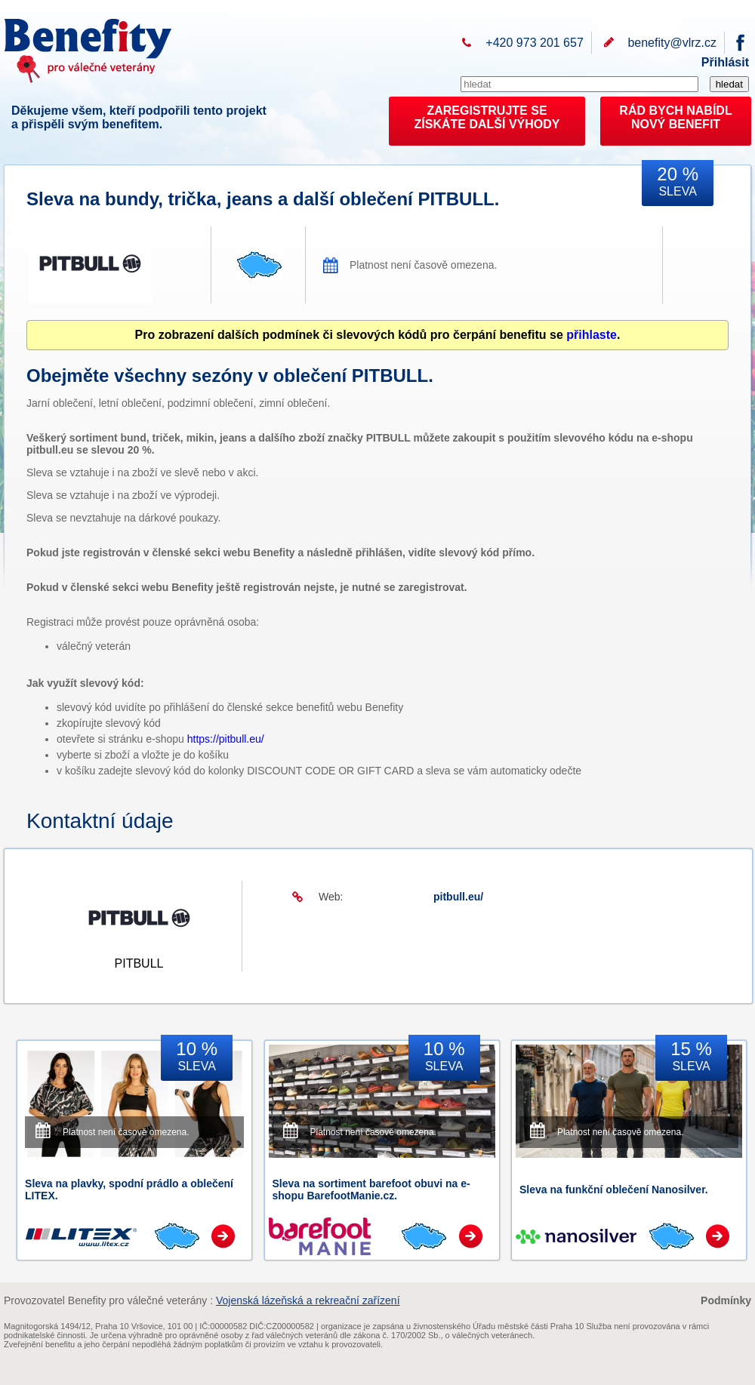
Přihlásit (725, 62)
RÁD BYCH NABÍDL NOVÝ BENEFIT (675, 117)
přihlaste (591, 334)
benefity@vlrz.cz (671, 42)
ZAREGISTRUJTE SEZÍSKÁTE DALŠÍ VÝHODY (487, 117)
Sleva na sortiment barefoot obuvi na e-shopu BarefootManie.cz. (371, 1189)
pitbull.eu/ (458, 897)
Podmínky (726, 1300)
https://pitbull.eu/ (225, 739)
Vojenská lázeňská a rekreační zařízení (308, 1300)
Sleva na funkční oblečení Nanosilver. (613, 1189)
